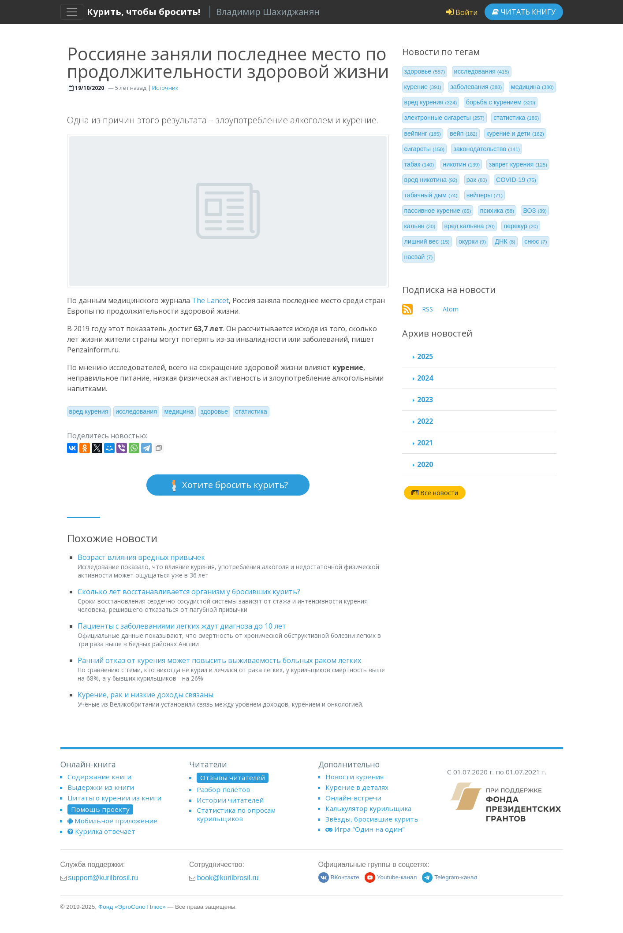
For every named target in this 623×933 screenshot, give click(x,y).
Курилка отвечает (101, 831)
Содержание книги (99, 776)
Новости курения (354, 776)
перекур (521, 226)
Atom (451, 309)
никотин (461, 164)
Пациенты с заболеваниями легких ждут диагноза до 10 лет (182, 626)
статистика (251, 411)
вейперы (484, 195)
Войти (462, 12)
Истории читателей (230, 800)
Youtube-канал (391, 877)
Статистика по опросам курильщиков (236, 814)
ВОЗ (535, 210)
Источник (165, 88)
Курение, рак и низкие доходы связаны (145, 695)
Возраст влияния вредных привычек (141, 557)
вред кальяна (469, 226)
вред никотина (431, 179)
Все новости (434, 493)
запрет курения (518, 164)
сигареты (424, 148)
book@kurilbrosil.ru (228, 877)
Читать (524, 12)
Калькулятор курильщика (368, 808)
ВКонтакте (338, 877)
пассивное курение (437, 210)
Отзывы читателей (232, 777)
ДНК (505, 241)
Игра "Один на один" (365, 829)
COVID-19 (516, 179)
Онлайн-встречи (353, 797)
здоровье (214, 411)
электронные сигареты (444, 117)
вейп (463, 133)
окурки (472, 241)
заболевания (476, 86)
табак (419, 164)
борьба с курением (500, 102)
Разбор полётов (223, 789)
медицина (178, 411)
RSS (427, 309)
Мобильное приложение (112, 820)
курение (422, 86)
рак (476, 179)
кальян (420, 226)
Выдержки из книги (100, 787)
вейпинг (422, 133)
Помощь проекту (100, 809)
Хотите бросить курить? (228, 485)
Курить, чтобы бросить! (143, 12)
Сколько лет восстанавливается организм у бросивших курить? (189, 591)
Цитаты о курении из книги (114, 797)
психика (497, 210)
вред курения (88, 411)
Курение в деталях (356, 787)
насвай (418, 256)
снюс (535, 241)
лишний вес (427, 241)
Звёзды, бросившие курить (371, 819)
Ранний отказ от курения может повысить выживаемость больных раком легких (219, 660)
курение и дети (515, 133)
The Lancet (210, 300)
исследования (136, 411)
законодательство (486, 148)
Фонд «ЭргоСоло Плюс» (132, 906)
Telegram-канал (449, 877)
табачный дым (431, 195)
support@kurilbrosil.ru (103, 877)
